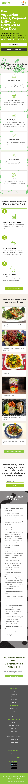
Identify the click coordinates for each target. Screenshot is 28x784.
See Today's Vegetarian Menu (14, 49)
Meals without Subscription (14, 736)
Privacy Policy (14, 699)
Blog (14, 714)
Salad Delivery (14, 747)
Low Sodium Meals (14, 725)
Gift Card (14, 722)
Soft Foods (14, 734)
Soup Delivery (14, 745)
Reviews (14, 716)
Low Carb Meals (14, 728)
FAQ (14, 711)
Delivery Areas (14, 708)
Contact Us (14, 694)
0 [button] (23, 2)
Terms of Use (14, 697)
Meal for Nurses (14, 742)
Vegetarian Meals (14, 731)
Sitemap (14, 702)
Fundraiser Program (14, 753)
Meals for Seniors (14, 739)
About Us (14, 691)
